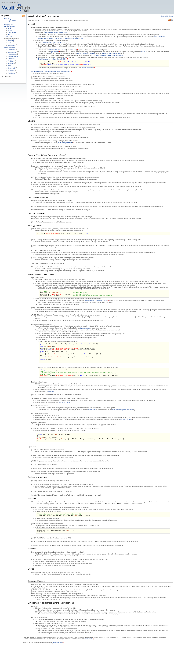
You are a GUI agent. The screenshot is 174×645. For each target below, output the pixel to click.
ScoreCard (11, 68)
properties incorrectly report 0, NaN (96, 300)
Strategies (11, 70)
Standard (11, 40)
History (171, 16)
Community (11, 45)
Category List (8, 25)
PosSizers (11, 61)
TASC (9, 43)
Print (172, 20)
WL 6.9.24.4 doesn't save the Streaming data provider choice (50, 71)
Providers (11, 63)
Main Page (7, 19)
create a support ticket (65, 143)
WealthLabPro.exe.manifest (111, 53)
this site (73, 50)
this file (143, 52)
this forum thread (64, 402)
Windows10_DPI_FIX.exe (57, 50)
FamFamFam (57, 643)
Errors (10, 30)
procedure (54, 52)
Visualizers (11, 73)
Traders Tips (8, 36)
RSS (169, 20)
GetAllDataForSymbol (119, 410)
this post (51, 391)
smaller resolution (87, 68)
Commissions (12, 52)
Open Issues (12, 32)
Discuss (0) (164, 16)
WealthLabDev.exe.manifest (86, 53)
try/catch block (85, 328)
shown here (92, 410)
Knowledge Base (9, 26)
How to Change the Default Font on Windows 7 (109, 55)
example (130, 410)
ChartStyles (11, 49)
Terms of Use (88, 638)
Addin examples (9, 47)
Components (12, 55)
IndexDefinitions (13, 56)
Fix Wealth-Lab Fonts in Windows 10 (55, 33)
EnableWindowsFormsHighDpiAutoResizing (52, 59)
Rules (9, 65)
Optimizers (11, 58)
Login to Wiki (12, 21)
